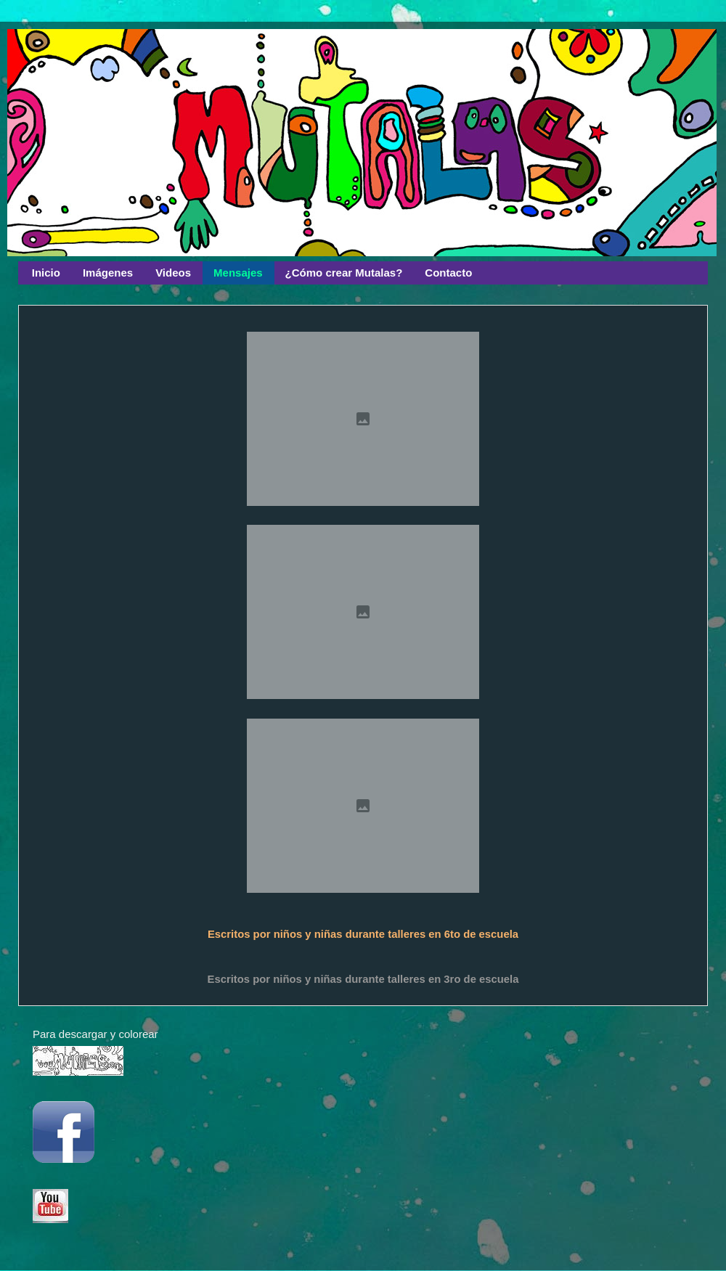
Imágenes (108, 272)
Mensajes (238, 272)
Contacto (448, 272)
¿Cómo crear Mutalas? (344, 272)
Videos (173, 272)
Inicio (46, 272)
